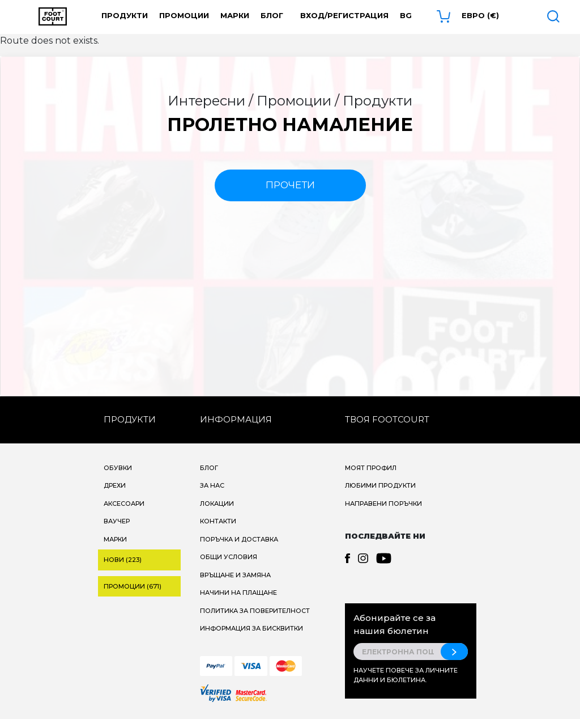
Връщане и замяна (235, 575)
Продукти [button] (124, 15)
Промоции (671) (132, 586)
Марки (234, 15)
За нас (212, 485)
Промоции (184, 15)
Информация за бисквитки (251, 628)
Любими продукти (380, 485)
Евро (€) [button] (480, 15)
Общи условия (228, 557)
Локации (217, 503)
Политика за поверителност (255, 611)
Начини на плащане (238, 593)
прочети (290, 185)
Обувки (118, 468)
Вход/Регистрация (344, 15)
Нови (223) (123, 560)
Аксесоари (124, 503)
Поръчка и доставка (239, 539)
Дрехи (115, 485)
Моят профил (370, 468)
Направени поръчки (383, 503)
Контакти (218, 521)
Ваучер (117, 521)
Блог (272, 15)
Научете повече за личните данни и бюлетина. (405, 675)
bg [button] (406, 15)
